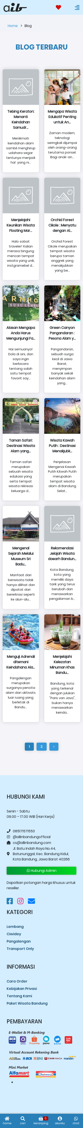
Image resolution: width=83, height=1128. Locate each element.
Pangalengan (19, 941)
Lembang (15, 926)
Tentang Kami (19, 996)
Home (15, 25)
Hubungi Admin (41, 870)
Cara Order (17, 981)
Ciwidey (14, 934)
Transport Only (20, 948)
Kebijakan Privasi (22, 988)
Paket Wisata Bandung (27, 1003)
